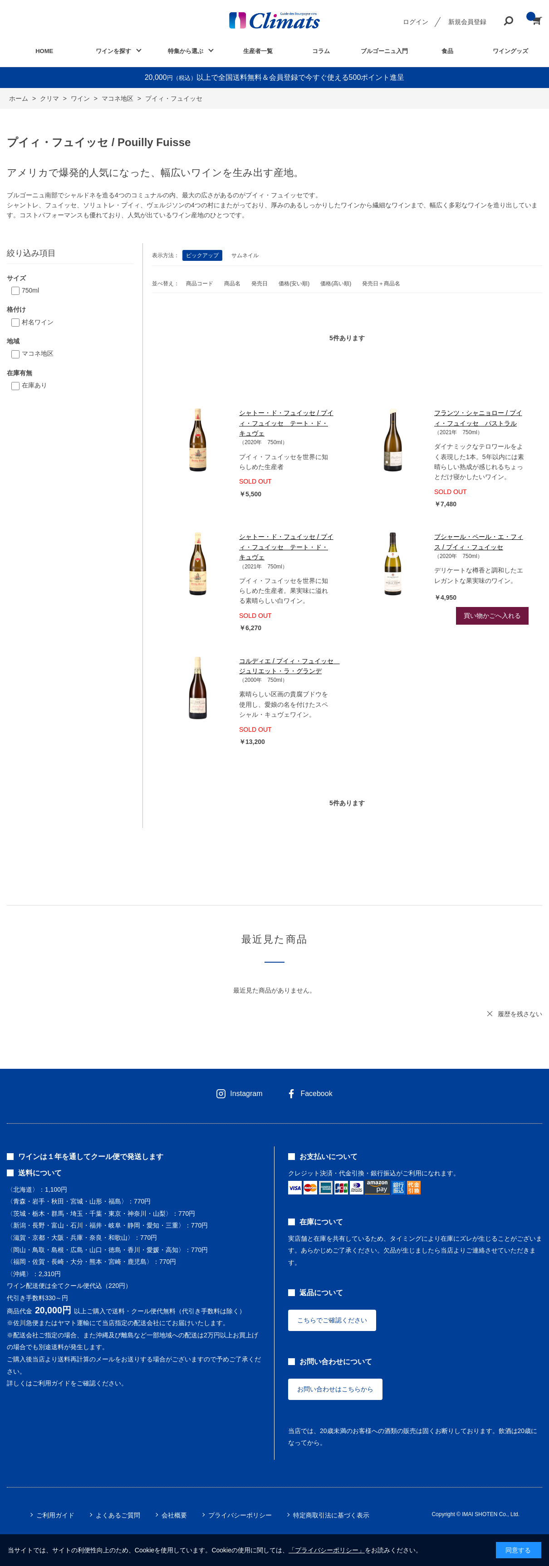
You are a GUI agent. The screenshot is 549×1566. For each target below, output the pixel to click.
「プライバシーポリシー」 (327, 1550)
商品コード (199, 283)
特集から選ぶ (185, 51)
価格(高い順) (335, 283)
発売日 (259, 283)
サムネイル (245, 255)
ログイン (415, 21)
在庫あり (34, 385)
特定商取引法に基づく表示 (331, 1515)
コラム (321, 51)
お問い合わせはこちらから (335, 1389)
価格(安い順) (294, 283)
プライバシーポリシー (240, 1515)
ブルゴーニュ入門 (384, 51)
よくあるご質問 (118, 1515)
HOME (44, 51)
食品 (447, 51)
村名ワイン (38, 322)
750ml (30, 290)
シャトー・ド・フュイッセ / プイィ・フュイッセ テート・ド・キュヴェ (286, 423)
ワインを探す (113, 51)
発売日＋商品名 (381, 283)
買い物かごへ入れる (492, 615)
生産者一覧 (258, 51)
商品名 (232, 283)
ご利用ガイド (55, 1515)
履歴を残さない (520, 1014)
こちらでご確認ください (332, 1320)
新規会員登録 (467, 21)
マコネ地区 (38, 353)
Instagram (246, 1093)
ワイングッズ (510, 51)
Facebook (316, 1093)
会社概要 (174, 1515)
